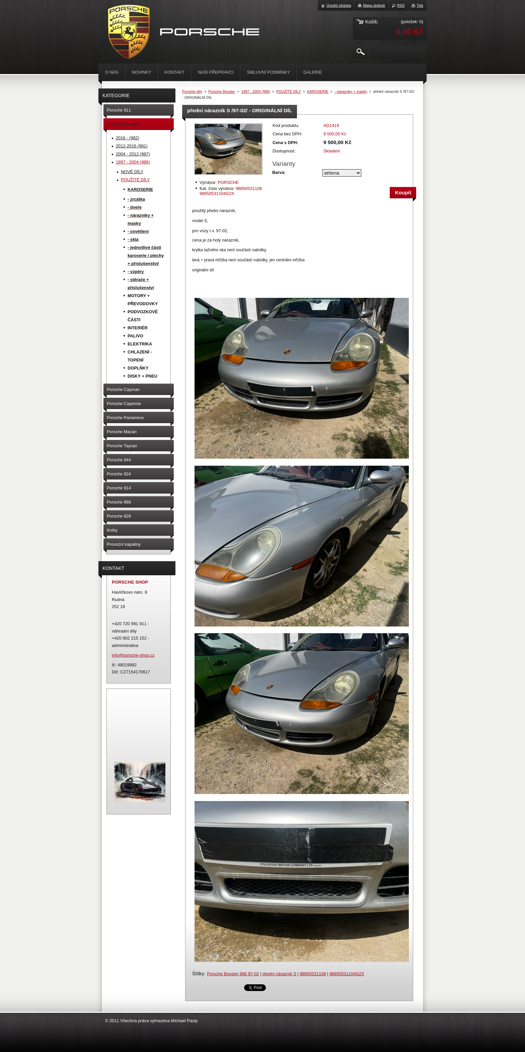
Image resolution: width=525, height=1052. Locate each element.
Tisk (420, 5)
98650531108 (313, 973)
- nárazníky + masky (350, 91)
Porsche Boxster (221, 91)
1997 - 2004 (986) (255, 91)
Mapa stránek (374, 5)
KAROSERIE (317, 91)
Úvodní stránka (338, 5)
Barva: (279, 172)
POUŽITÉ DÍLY (288, 91)
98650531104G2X (346, 973)
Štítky (198, 973)
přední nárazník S (279, 973)
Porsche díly (192, 91)
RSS (400, 5)
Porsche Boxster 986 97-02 (233, 973)
